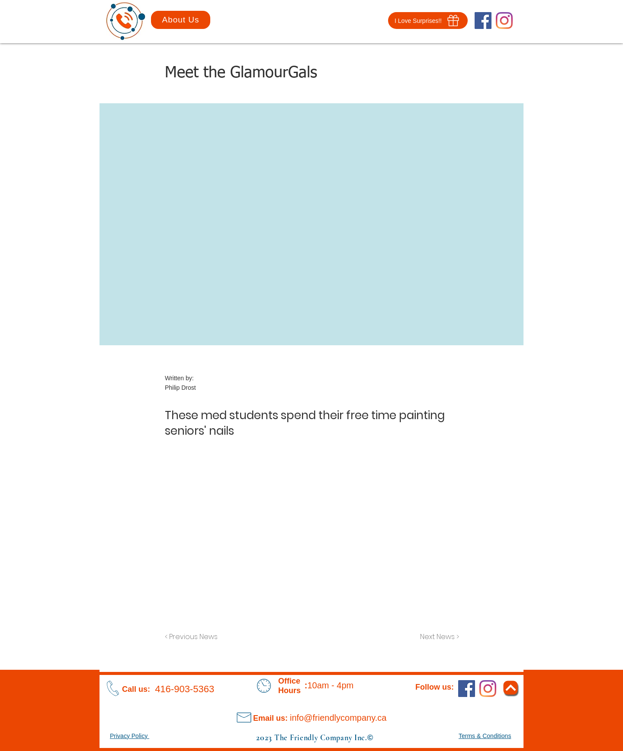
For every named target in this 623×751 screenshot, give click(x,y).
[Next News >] (437, 637)
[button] (428, 20)
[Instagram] (504, 20)
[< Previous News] (193, 637)
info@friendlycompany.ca (338, 717)
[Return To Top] (511, 687)
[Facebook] (483, 20)
